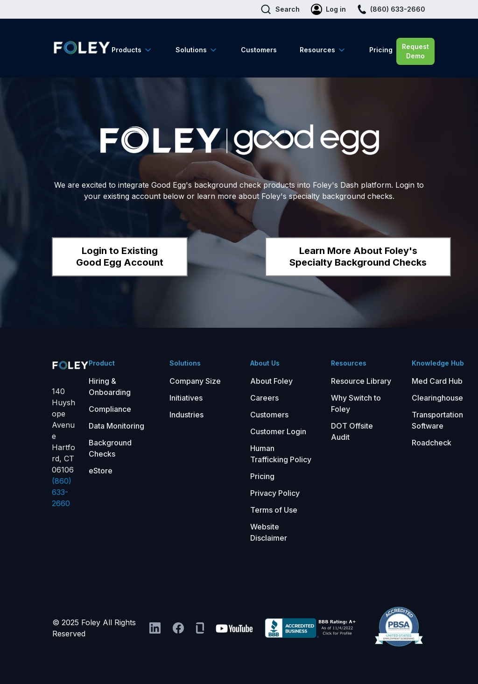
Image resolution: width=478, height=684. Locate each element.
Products (126, 50)
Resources (317, 50)
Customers (259, 50)
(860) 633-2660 (61, 492)
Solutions (191, 50)
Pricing (381, 50)
